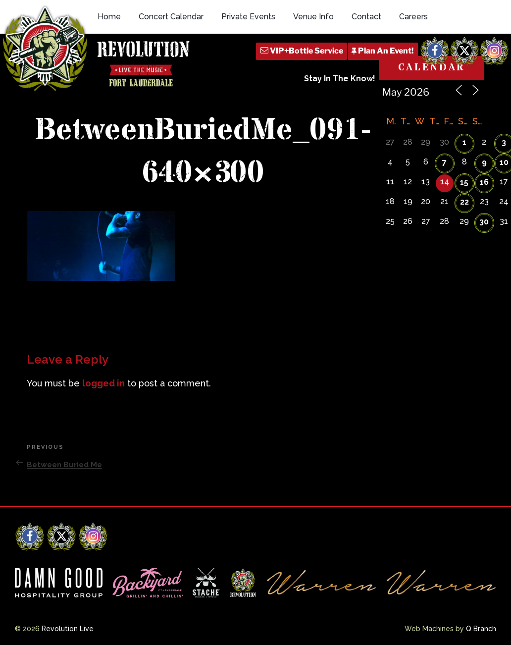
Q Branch (481, 629)
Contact (366, 16)
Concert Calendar (171, 16)
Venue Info (313, 16)
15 (464, 182)
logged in (103, 383)
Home (109, 16)
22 (464, 202)
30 (484, 221)
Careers (413, 16)
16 (484, 182)
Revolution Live (68, 629)
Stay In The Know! (339, 78)
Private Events (248, 16)
